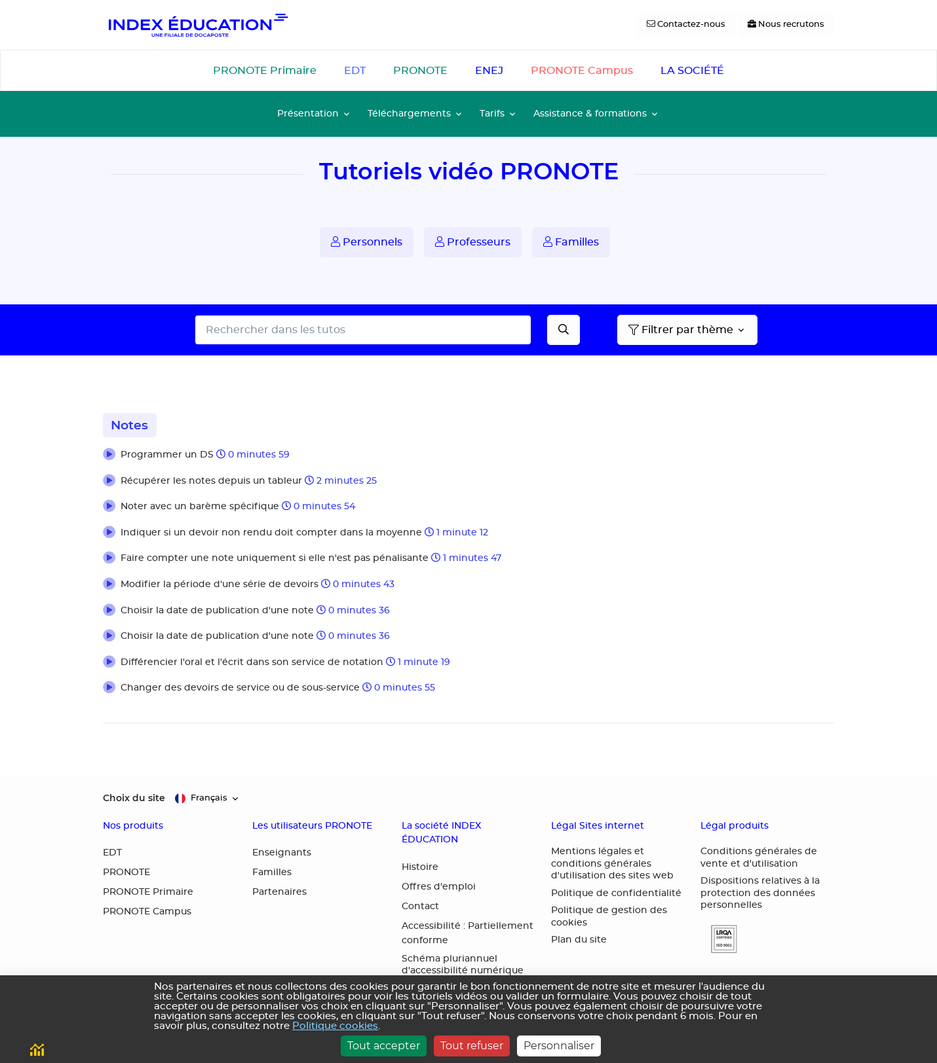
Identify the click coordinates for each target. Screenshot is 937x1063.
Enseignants (281, 852)
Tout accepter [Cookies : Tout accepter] (383, 1045)
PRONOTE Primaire (264, 70)
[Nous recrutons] (786, 24)
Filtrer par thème (680, 330)
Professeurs (472, 241)
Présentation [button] (308, 113)
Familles (571, 241)
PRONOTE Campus (582, 70)
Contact (420, 906)
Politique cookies (335, 1026)
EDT (355, 70)
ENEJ (489, 70)
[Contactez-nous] (686, 24)
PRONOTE (420, 70)
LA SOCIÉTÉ (692, 70)
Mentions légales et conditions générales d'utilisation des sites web (612, 863)
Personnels (366, 241)
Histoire (420, 867)
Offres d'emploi (439, 887)
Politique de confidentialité (616, 893)
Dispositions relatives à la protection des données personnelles (760, 893)
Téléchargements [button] (409, 113)
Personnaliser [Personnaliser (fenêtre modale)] (559, 1045)
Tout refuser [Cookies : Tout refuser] (471, 1045)
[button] (468, 455)
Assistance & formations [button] (590, 113)
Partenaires (279, 892)
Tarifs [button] (492, 113)
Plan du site (579, 940)
